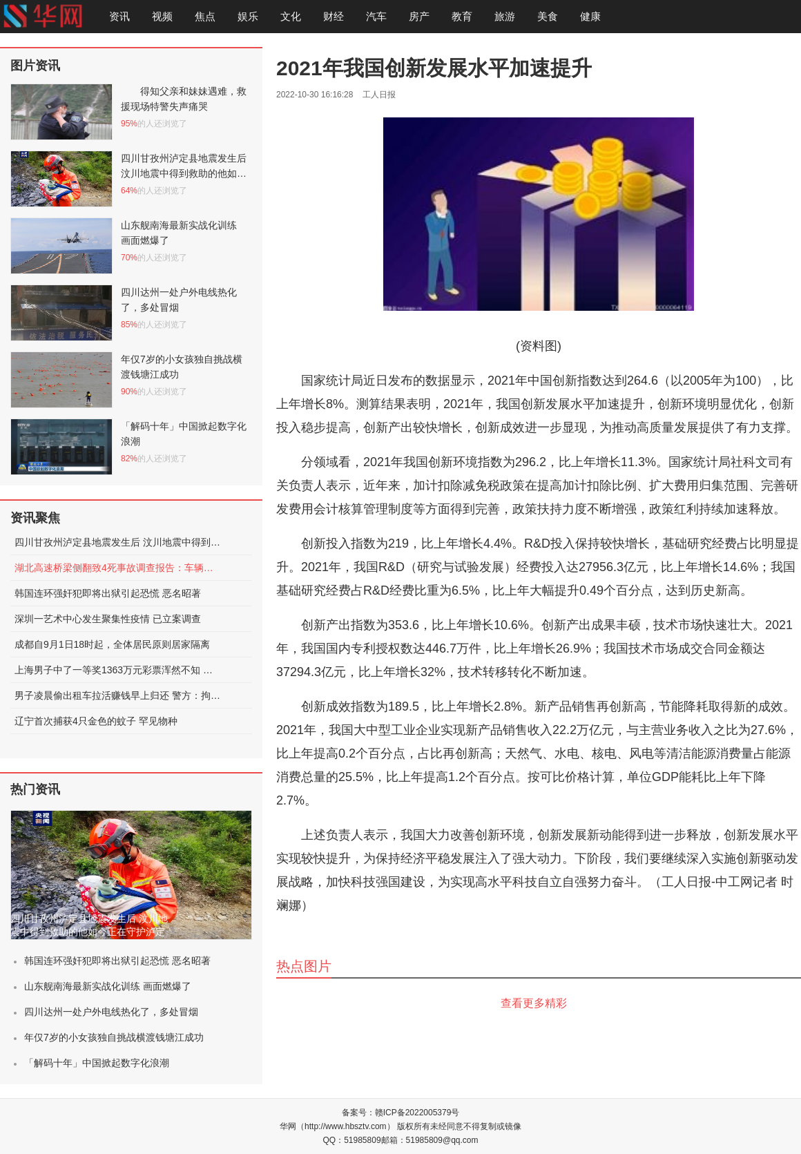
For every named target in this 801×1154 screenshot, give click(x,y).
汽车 (376, 16)
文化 (290, 16)
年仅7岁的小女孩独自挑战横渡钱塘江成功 (114, 1037)
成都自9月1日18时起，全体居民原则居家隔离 (112, 644)
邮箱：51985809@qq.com (430, 1140)
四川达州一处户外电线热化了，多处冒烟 (111, 1011)
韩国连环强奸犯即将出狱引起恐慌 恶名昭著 (108, 593)
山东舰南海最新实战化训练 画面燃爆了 (107, 986)
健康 (590, 16)
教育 (462, 16)
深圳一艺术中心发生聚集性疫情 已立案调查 (108, 618)
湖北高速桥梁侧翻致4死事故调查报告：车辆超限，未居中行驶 (118, 567)
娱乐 (248, 16)
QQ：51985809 (352, 1140)
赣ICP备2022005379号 (417, 1112)
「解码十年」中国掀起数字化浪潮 (96, 1062)
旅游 (504, 16)
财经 (333, 16)
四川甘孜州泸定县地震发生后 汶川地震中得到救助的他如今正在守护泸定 (118, 542)
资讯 (119, 16)
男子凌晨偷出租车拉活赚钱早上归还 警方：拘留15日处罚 (118, 695)
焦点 (205, 16)
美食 (547, 16)
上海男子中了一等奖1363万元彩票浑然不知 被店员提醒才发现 (118, 669)
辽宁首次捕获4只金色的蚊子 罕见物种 (96, 721)
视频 (162, 16)
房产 (419, 16)
